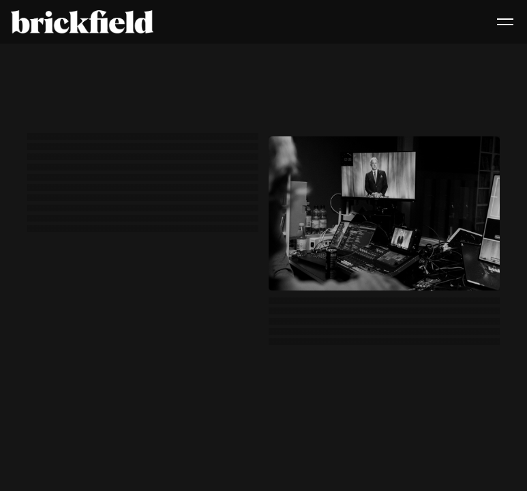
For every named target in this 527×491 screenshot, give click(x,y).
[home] (82, 22)
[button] (505, 22)
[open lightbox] (384, 213)
